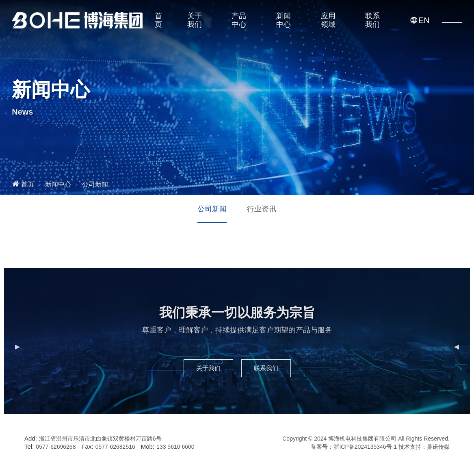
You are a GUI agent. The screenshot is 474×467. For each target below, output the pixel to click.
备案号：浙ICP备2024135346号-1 (354, 446)
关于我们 (194, 20)
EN (420, 20)
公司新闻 (95, 184)
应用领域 (328, 20)
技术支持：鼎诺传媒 (424, 446)
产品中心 (239, 20)
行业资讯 (261, 209)
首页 (158, 20)
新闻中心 (283, 20)
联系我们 (372, 20)
